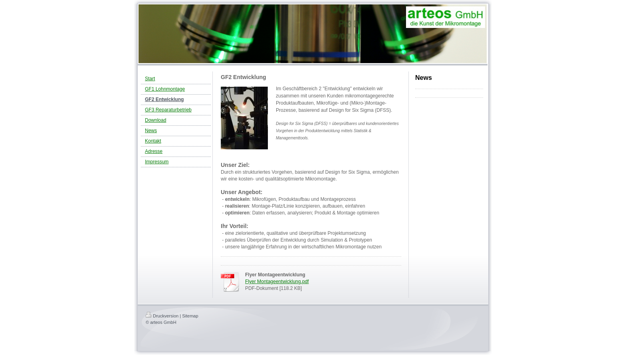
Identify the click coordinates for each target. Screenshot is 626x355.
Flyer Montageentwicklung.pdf (277, 281)
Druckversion (162, 315)
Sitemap (190, 315)
